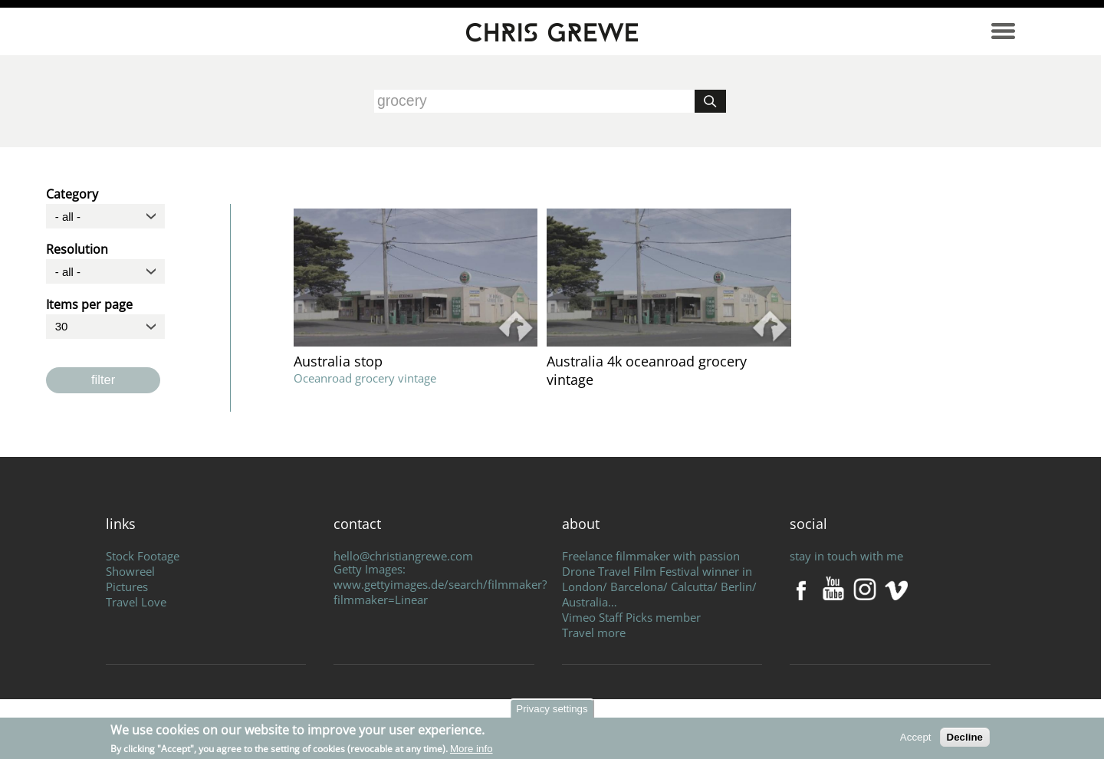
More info (471, 748)
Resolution (77, 247)
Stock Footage (142, 556)
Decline (965, 737)
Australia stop (338, 361)
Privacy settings (551, 709)
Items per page (89, 302)
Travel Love (136, 602)
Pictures (127, 586)
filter (103, 379)
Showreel (130, 571)
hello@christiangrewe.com (403, 556)
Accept (916, 737)
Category (72, 192)
